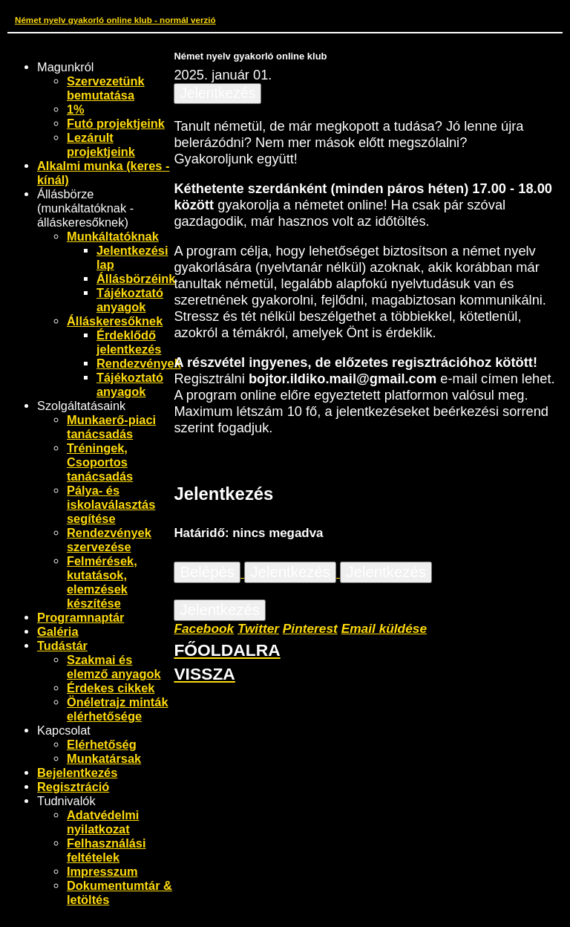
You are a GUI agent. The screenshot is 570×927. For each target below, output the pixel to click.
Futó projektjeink (116, 123)
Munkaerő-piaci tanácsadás (111, 426)
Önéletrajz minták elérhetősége (117, 709)
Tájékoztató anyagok (129, 299)
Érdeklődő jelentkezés (128, 342)
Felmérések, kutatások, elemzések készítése (102, 582)
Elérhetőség (102, 744)
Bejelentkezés (77, 772)
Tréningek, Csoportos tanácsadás (100, 462)
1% (76, 109)
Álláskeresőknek (115, 321)
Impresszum (102, 871)
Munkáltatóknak (113, 236)
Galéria (58, 631)
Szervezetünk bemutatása (106, 88)
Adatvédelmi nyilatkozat (103, 822)
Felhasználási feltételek (106, 850)
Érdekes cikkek (110, 688)
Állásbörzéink (135, 278)
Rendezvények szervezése (109, 539)
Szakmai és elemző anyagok (114, 666)
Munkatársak (104, 758)
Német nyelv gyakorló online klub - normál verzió (115, 20)
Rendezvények (138, 363)
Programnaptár (80, 617)
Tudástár (62, 645)
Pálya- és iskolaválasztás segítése (111, 504)
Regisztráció (73, 786)
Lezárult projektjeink (101, 144)
